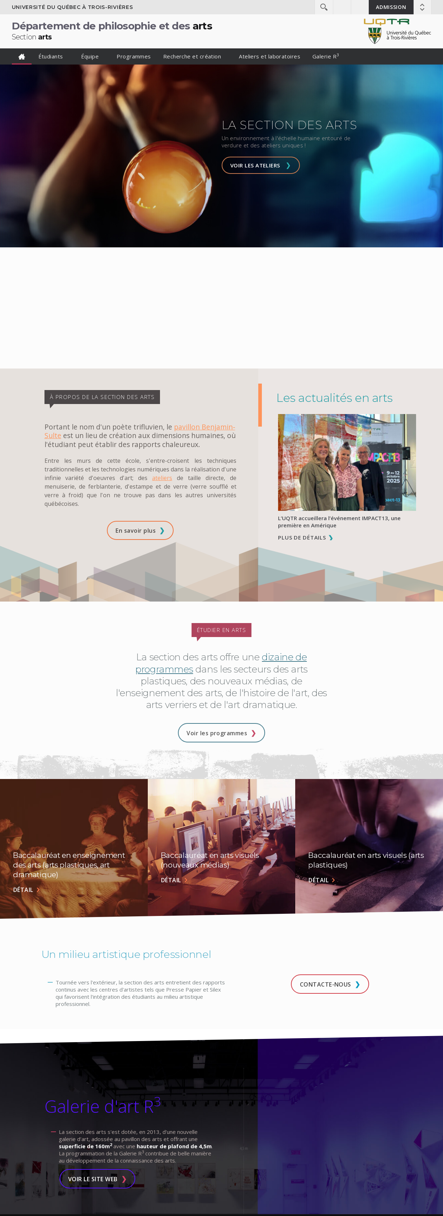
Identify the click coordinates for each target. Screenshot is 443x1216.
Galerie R (325, 56)
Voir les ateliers (255, 165)
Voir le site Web (93, 1179)
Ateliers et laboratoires (269, 56)
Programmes (134, 56)
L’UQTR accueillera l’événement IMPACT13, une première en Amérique (339, 521)
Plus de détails (302, 537)
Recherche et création (192, 56)
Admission (391, 7)
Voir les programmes (217, 733)
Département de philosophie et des (112, 30)
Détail (23, 890)
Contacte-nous (325, 984)
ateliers (162, 478)
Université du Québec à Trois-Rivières (72, 7)
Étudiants (50, 56)
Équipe (90, 56)
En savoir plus (136, 531)
